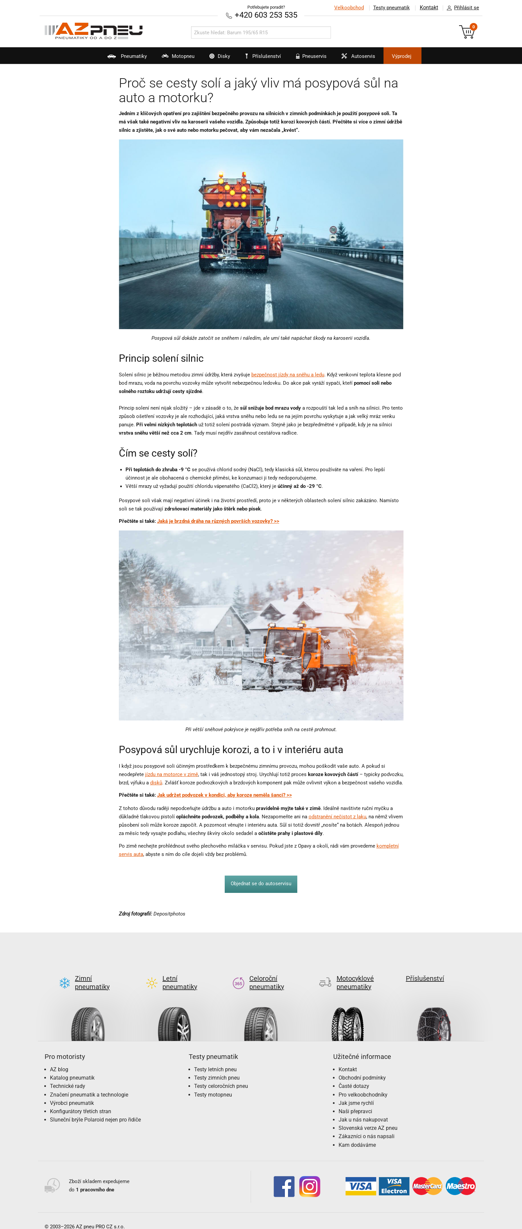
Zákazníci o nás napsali (366, 1126)
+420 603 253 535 (266, 15)
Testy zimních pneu (217, 1067)
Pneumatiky (114, 58)
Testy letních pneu (215, 1059)
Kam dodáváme (357, 1134)
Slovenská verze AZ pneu (368, 1117)
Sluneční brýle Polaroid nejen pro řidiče (95, 1109)
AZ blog (59, 1059)
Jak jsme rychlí (356, 1092)
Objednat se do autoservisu (261, 884)
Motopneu (168, 58)
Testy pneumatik (391, 8)
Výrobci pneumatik (72, 1092)
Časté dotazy (354, 1075)
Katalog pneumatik (72, 1067)
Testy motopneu (213, 1084)
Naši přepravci (355, 1101)
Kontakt (428, 8)
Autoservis (362, 58)
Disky (213, 58)
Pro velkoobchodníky (363, 1084)
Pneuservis (311, 58)
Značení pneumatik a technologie (89, 1084)
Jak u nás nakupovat (363, 1109)
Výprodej (411, 56)
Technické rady (67, 1075)
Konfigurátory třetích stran (80, 1101)
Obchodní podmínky (362, 1067)
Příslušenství (264, 56)
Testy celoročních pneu (221, 1075)
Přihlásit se (461, 8)
